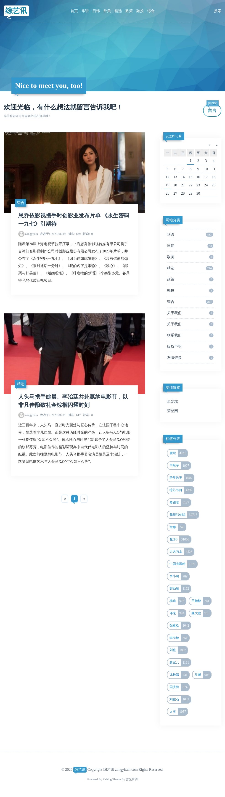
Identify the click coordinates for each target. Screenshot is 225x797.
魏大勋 (201, 613)
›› (84, 498)
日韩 (96, 11)
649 (74, 234)
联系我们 (190, 335)
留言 (212, 108)
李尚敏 (179, 638)
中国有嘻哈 (183, 564)
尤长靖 (179, 674)
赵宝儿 (180, 662)
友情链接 (190, 358)
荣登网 (172, 411)
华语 (85, 11)
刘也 (178, 650)
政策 (129, 11)
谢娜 (177, 527)
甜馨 (203, 674)
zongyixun (31, 234)
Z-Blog (107, 779)
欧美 (107, 11)
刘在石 (180, 699)
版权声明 (190, 346)
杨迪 (177, 601)
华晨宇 (180, 465)
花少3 (180, 539)
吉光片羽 (132, 779)
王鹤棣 (201, 601)
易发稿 (172, 402)
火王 (178, 711)
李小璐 (179, 576)
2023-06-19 (53, 234)
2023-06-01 (53, 415)
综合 (151, 11)
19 (167, 185)
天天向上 (181, 551)
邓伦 (177, 613)
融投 (140, 11)
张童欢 (180, 625)
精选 (118, 11)
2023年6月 (174, 136)
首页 (74, 11)
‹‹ (65, 498)
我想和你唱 (184, 515)
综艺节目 (181, 490)
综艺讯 (16, 11)
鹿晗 (178, 453)
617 (74, 415)
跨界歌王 (181, 478)
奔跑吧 (180, 502)
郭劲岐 (180, 588)
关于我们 (190, 313)
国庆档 (179, 687)
